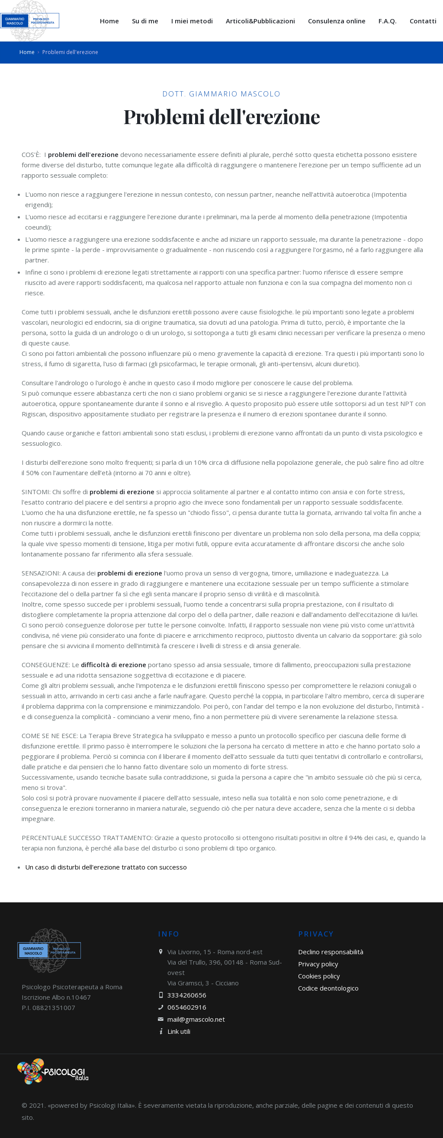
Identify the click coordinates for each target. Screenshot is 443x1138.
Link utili (178, 1031)
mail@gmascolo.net (196, 1019)
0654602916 (186, 1007)
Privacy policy (318, 963)
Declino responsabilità (330, 951)
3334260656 (186, 995)
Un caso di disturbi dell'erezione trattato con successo (106, 867)
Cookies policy (319, 976)
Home (27, 52)
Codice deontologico (328, 988)
